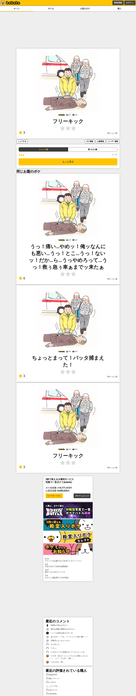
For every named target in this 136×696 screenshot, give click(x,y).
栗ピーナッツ (52, 678)
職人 (119, 8)
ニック (114, 154)
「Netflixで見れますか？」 (57, 625)
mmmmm (51, 694)
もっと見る (68, 162)
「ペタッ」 (52, 648)
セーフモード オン (54, 496)
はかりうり (52, 690)
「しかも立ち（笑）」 (56, 662)
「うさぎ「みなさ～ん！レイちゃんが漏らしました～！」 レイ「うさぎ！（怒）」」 (67, 657)
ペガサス (51, 682)
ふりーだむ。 (52, 686)
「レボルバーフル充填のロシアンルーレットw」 (66, 652)
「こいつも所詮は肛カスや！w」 (60, 633)
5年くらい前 (112, 133)
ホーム (16, 8)
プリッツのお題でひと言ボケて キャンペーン (68, 560)
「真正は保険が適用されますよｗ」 (61, 629)
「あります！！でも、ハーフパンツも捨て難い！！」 (68, 637)
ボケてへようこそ (82, 496)
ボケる (51, 8)
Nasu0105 (51, 674)
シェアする (22, 141)
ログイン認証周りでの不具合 (68, 576)
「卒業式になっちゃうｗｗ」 (58, 640)
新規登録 (118, 3)
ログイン (130, 3)
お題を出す (85, 8)
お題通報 (100, 141)
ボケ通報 (89, 141)
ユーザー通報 (113, 141)
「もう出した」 (53, 644)
